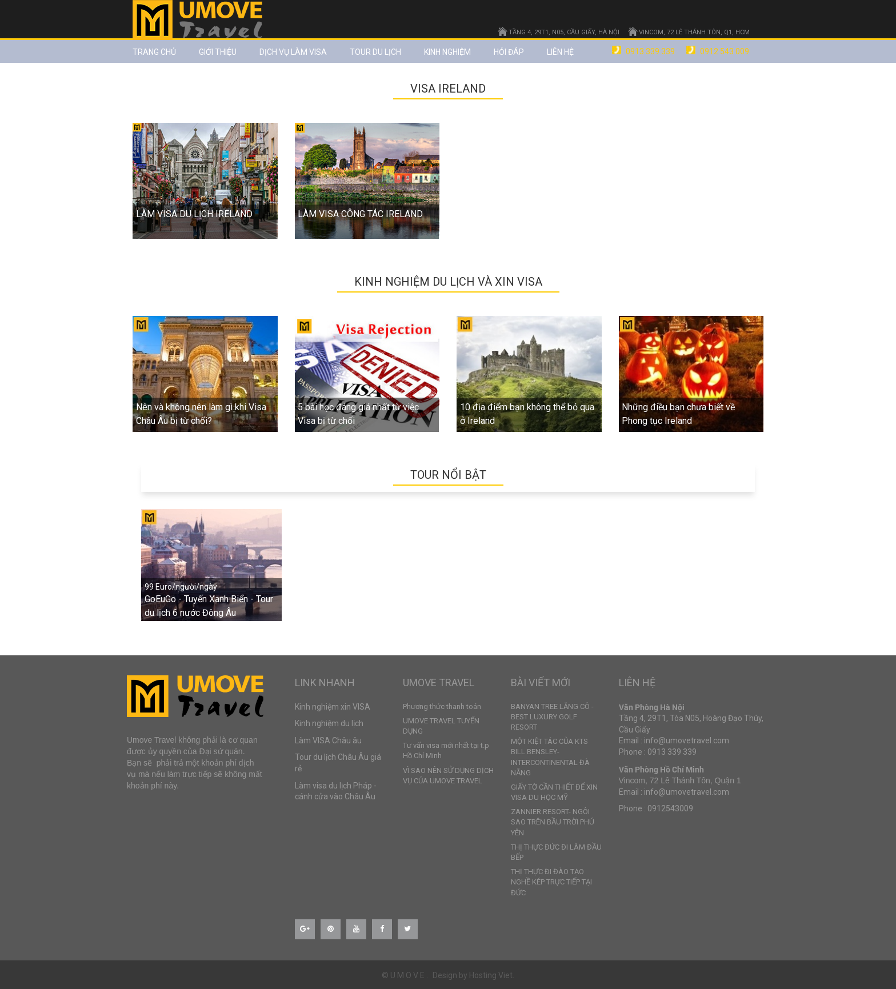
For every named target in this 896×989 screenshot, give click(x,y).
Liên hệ (560, 52)
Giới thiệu (218, 52)
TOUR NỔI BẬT (448, 475)
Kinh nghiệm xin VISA (332, 706)
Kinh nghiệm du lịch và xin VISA (448, 282)
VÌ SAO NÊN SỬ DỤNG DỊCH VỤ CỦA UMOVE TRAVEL (448, 775)
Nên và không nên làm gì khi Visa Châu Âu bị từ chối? (201, 414)
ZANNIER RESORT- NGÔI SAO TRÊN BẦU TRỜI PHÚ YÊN (552, 821)
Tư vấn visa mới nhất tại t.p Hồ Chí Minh (446, 750)
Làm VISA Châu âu (328, 740)
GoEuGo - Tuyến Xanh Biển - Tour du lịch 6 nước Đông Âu (209, 606)
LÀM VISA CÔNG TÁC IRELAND (360, 214)
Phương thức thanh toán (442, 706)
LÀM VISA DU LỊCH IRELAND (194, 214)
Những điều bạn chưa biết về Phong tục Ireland (678, 414)
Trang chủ (154, 52)
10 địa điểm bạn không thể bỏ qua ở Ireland (527, 414)
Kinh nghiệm (447, 52)
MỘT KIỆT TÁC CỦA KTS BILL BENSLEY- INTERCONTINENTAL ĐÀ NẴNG (550, 757)
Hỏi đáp (509, 52)
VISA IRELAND (448, 88)
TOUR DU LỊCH (375, 52)
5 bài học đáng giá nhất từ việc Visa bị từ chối (358, 414)
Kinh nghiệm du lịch (329, 723)
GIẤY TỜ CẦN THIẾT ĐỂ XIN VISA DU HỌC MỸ (554, 792)
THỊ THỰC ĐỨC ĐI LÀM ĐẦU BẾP (556, 852)
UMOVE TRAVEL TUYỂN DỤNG (441, 725)
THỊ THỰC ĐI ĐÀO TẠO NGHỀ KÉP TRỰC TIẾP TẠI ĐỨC (551, 881)
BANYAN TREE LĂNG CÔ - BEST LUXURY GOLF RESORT (552, 716)
